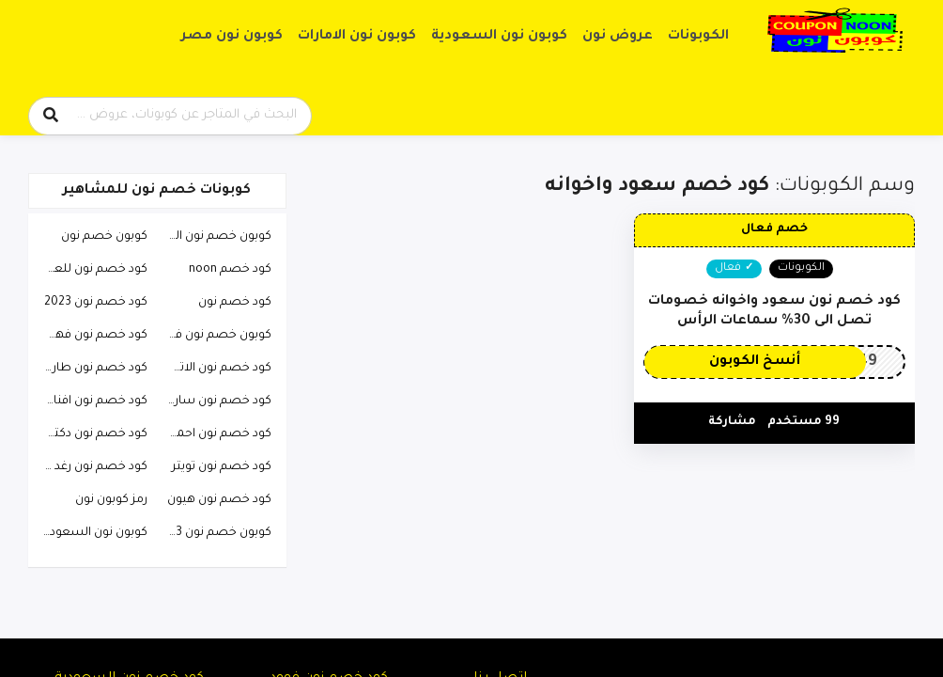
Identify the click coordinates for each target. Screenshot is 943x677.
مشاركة (732, 422)
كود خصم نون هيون (219, 500)
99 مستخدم (803, 422)
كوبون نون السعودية (499, 36)
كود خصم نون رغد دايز (91, 467)
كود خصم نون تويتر (221, 467)
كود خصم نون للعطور (90, 269)
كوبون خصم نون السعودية (214, 237)
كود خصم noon (230, 269)
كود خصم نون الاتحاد (216, 368)
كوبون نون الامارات (357, 36)
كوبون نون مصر (232, 36)
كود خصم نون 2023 (95, 302)
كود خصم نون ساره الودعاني (214, 401)
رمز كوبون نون (111, 500)
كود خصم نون (234, 302)
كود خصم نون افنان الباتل (90, 401)
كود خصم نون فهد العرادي (90, 335)
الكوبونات (698, 36)
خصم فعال (774, 229)
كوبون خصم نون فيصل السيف (214, 335)
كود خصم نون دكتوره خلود (90, 434)
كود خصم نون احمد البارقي (214, 434)
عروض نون (617, 36)
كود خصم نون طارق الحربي (90, 368)
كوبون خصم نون (104, 237)
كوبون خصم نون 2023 (214, 533)
